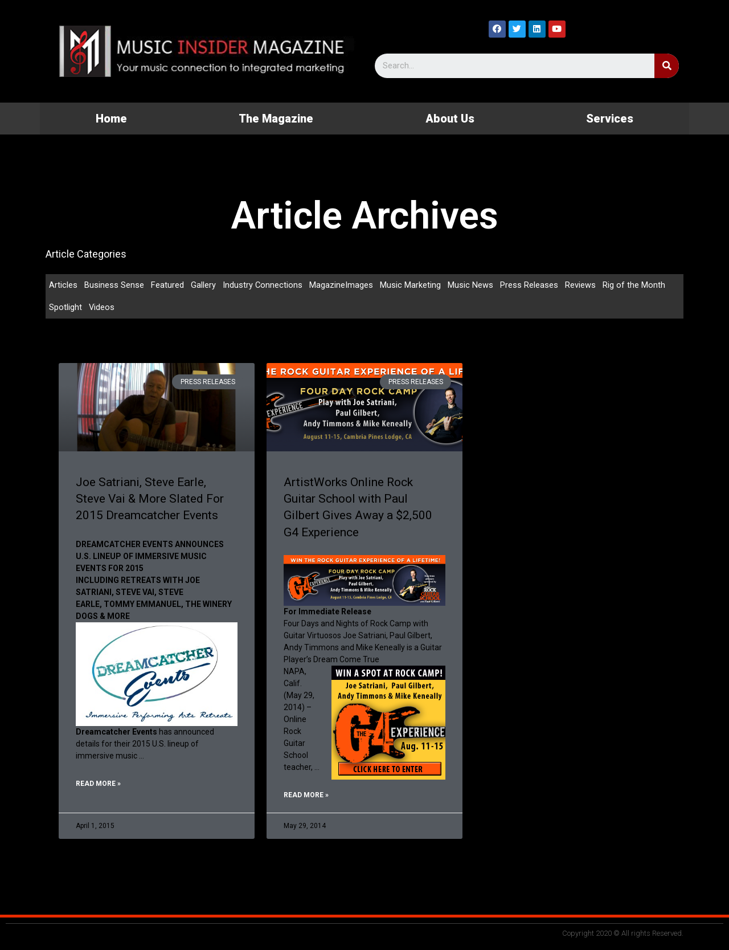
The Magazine (276, 118)
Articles (63, 285)
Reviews (581, 285)
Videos (102, 308)
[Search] (666, 66)
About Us (449, 118)
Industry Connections (263, 285)
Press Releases (530, 285)
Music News (471, 285)
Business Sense (114, 285)
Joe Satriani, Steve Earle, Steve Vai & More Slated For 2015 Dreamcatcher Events (150, 499)
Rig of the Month (634, 285)
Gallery (203, 285)
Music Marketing (410, 285)
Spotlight (65, 308)
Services (609, 118)
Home (111, 118)
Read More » (98, 785)
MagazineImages (342, 285)
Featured (167, 285)
